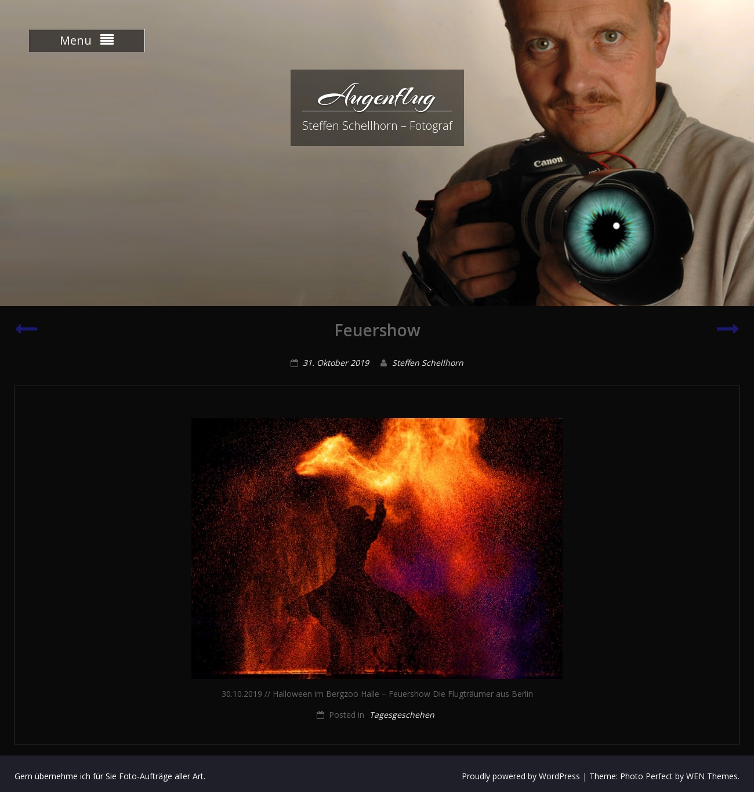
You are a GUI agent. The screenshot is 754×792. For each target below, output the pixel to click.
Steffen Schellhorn (427, 362)
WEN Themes (712, 776)
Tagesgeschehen (401, 714)
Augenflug (377, 95)
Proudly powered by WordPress (521, 776)
